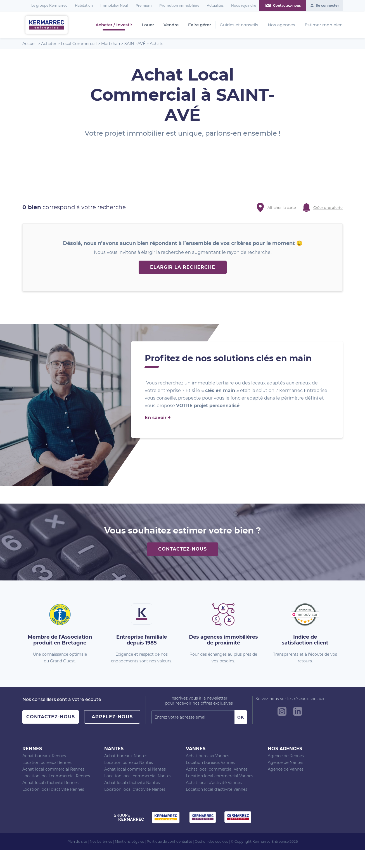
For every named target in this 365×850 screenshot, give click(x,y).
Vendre (171, 24)
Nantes (114, 748)
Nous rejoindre (243, 5)
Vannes (195, 748)
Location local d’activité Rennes (53, 789)
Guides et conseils (239, 24)
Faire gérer (199, 24)
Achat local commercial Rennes (53, 769)
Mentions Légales (129, 841)
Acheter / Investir (114, 24)
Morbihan (110, 43)
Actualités (215, 5)
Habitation (84, 5)
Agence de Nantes (285, 762)
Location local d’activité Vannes (216, 789)
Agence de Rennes (286, 755)
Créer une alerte (328, 207)
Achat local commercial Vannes (217, 769)
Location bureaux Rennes (47, 762)
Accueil (29, 43)
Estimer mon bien (324, 24)
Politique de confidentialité (169, 841)
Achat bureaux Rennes (44, 755)
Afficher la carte (281, 207)
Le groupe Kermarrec (49, 5)
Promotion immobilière (179, 5)
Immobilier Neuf (114, 5)
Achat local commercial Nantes (135, 769)
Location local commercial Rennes (56, 775)
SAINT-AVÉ (134, 43)
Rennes (32, 748)
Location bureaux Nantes (128, 762)
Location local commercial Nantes (137, 775)
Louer (148, 24)
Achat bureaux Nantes (125, 755)
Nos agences (281, 24)
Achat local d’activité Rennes (50, 782)
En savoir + (158, 417)
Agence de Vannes (286, 769)
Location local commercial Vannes (219, 775)
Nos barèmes (101, 841)
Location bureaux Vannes (210, 762)
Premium (144, 5)
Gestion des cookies (211, 841)
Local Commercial (79, 43)
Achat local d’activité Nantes (132, 782)
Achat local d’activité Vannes (214, 782)
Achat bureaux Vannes (207, 755)
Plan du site (77, 841)
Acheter (48, 43)
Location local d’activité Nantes (134, 789)
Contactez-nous (182, 549)
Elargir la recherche (182, 267)
